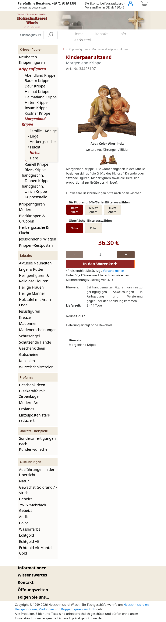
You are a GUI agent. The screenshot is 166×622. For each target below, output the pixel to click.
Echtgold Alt (29, 541)
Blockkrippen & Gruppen (32, 218)
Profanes (26, 408)
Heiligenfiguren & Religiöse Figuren (34, 278)
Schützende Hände (35, 342)
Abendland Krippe (40, 75)
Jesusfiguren (29, 311)
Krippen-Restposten (36, 245)
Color (23, 522)
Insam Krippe (36, 107)
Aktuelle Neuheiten (35, 263)
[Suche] (51, 35)
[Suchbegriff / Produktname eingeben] (31, 35)
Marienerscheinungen (38, 329)
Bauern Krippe (37, 80)
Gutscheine (28, 354)
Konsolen (27, 360)
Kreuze (25, 317)
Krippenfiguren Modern (32, 207)
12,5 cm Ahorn (93, 210)
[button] (83, 568)
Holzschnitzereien (136, 605)
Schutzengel (29, 335)
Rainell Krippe (36, 164)
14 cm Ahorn (112, 210)
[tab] (83, 568)
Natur (24, 481)
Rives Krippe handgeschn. (34, 172)
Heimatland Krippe (41, 97)
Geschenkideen (32, 348)
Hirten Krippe (36, 102)
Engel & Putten (31, 269)
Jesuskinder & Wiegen (37, 239)
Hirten (35, 152)
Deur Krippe (35, 86)
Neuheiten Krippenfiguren (32, 59)
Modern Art (29, 402)
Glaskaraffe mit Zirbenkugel (32, 393)
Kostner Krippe (37, 113)
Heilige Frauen (31, 287)
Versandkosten (113, 270)
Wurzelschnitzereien (36, 366)
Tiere (34, 158)
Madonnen (28, 323)
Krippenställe (36, 196)
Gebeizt (25, 498)
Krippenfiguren (32, 68)
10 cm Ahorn (75, 210)
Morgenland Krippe (104, 49)
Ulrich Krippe (36, 191)
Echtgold (26, 535)
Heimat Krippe (37, 91)
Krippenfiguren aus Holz (78, 609)
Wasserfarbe (30, 529)
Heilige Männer (32, 293)
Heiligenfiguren (26, 609)
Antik (23, 516)
